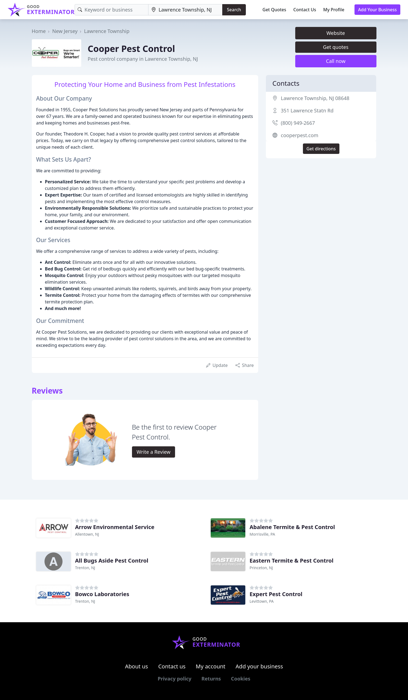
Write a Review (153, 452)
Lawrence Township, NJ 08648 (315, 98)
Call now (335, 61)
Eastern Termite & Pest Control (292, 560)
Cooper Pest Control (131, 48)
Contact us (172, 666)
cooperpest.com (300, 135)
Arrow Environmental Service (114, 527)
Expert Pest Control (276, 594)
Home (39, 31)
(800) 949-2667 (298, 123)
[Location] (185, 9)
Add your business (259, 666)
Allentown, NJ (87, 534)
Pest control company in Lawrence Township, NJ (143, 59)
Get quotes (335, 47)
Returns (211, 678)
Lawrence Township (107, 31)
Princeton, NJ (261, 567)
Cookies (240, 678)
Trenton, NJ (85, 567)
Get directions (321, 149)
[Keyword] (111, 9)
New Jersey (64, 31)
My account (210, 666)
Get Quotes (274, 10)
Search (234, 10)
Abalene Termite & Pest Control (292, 527)
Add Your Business (377, 10)
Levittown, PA (262, 601)
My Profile (333, 10)
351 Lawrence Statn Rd (307, 110)
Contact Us (304, 10)
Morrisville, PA (262, 534)
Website (336, 33)
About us (136, 666)
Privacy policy (175, 678)
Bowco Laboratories (102, 594)
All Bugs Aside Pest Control (111, 560)
